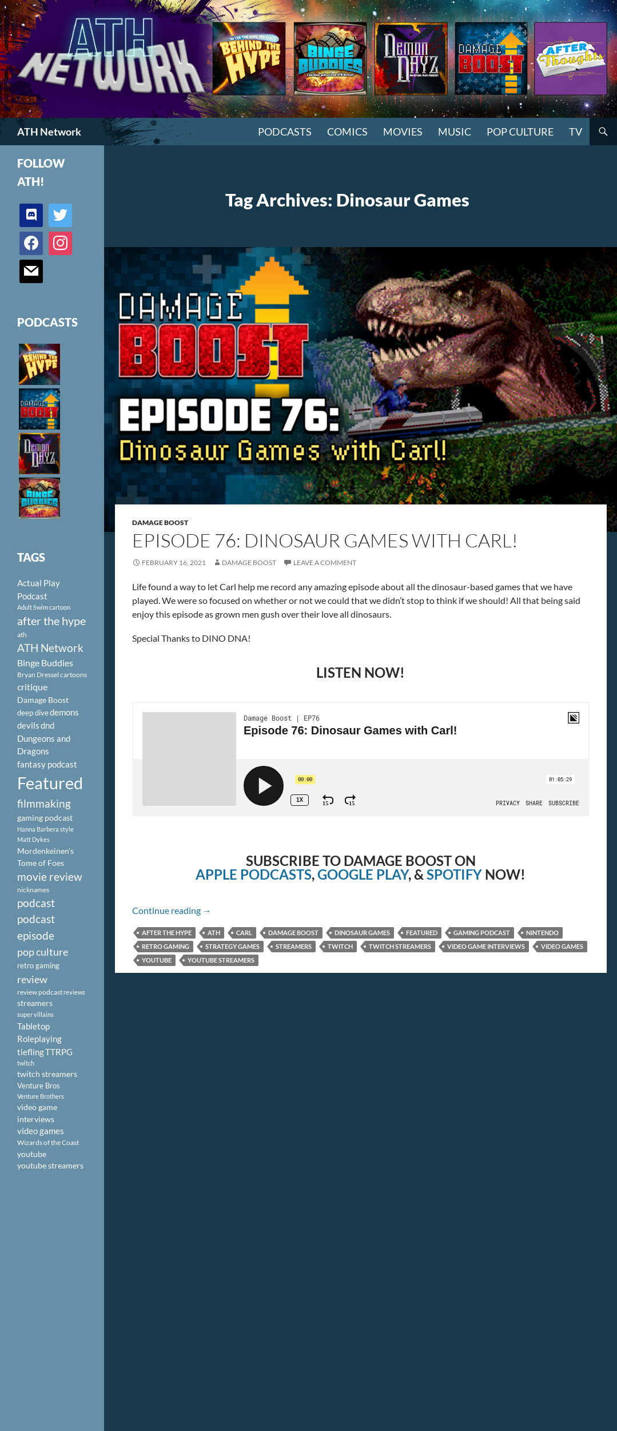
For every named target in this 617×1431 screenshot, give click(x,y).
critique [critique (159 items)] (32, 687)
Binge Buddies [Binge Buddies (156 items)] (45, 663)
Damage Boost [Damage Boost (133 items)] (43, 700)
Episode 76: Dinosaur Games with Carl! (325, 540)
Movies (403, 131)
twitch (340, 946)
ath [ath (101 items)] (22, 634)
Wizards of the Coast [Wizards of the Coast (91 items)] (48, 1142)
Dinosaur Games (362, 932)
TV (575, 131)
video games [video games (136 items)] (40, 1131)
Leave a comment (324, 562)
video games (562, 946)
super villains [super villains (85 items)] (35, 1014)
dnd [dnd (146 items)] (47, 725)
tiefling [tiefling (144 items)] (30, 1052)
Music (454, 131)
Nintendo (542, 932)
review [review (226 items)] (32, 979)
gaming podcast (481, 932)
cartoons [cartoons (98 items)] (73, 674)
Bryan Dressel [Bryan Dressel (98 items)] (38, 674)
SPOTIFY (454, 874)
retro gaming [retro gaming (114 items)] (38, 965)
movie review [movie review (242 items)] (49, 876)
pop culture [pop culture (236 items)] (42, 951)
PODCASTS (285, 131)
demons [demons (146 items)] (64, 712)
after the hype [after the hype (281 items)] (51, 620)
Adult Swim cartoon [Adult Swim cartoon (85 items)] (43, 607)
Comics (347, 131)
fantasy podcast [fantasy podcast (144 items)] (47, 764)
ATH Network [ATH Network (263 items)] (50, 647)
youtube (157, 960)
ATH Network (49, 131)
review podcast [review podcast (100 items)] (39, 992)
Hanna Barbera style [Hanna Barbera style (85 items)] (45, 829)
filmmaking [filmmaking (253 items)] (44, 803)
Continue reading (172, 910)
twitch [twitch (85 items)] (25, 1063)
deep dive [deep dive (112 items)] (33, 712)
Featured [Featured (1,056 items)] (50, 783)
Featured (421, 932)
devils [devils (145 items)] (28, 725)
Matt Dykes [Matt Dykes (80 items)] (33, 839)
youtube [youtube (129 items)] (31, 1154)
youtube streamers (221, 960)
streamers (294, 946)
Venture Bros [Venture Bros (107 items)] (38, 1085)
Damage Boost (160, 522)
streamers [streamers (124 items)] (35, 1003)
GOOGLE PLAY (362, 874)
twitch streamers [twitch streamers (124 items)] (47, 1074)
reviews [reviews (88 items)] (74, 992)
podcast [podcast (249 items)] (36, 902)
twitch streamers (400, 946)
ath (214, 932)
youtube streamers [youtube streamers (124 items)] (50, 1165)
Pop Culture (520, 131)
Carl (244, 932)
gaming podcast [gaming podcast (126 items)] (45, 817)
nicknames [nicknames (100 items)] (33, 889)
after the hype (167, 932)
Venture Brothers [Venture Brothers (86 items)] (40, 1096)
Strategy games (232, 946)
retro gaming (165, 946)
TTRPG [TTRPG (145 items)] (59, 1052)
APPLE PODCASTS (254, 874)
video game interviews (486, 946)
